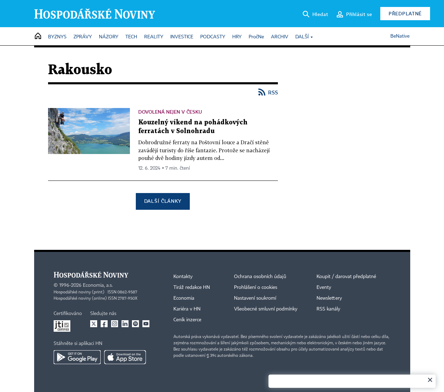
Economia (183, 298)
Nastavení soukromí (255, 298)
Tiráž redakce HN (191, 287)
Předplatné (405, 13)
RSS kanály (328, 309)
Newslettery (329, 298)
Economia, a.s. (98, 285)
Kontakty (183, 276)
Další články (162, 201)
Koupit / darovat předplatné (346, 276)
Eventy (324, 287)
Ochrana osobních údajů (260, 276)
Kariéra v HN (187, 309)
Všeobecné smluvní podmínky (265, 309)
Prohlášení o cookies (255, 287)
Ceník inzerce (187, 319)
